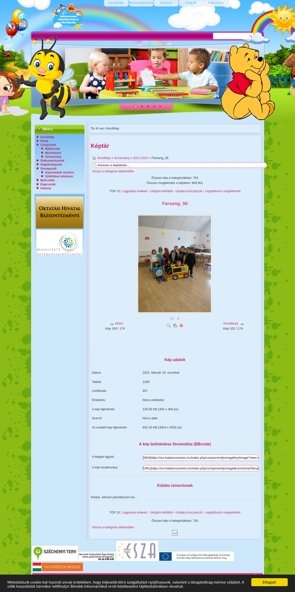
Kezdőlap (48, 137)
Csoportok (48, 145)
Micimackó (53, 153)
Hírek (45, 141)
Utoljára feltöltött (161, 191)
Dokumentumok (52, 160)
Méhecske (52, 148)
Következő (230, 323)
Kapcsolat (48, 184)
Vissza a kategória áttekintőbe (113, 171)
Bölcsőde (48, 180)
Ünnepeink (49, 168)
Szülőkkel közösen (59, 176)
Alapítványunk (51, 164)
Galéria (46, 188)
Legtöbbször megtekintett (223, 191)
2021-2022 (140, 158)
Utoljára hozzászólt (189, 191)
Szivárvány (53, 156)
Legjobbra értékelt (134, 191)
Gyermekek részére (59, 172)
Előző (119, 323)
